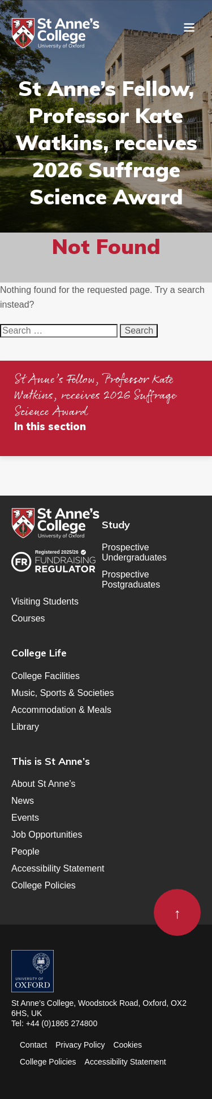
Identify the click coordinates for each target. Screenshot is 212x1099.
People (25, 851)
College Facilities (45, 676)
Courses (28, 618)
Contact (33, 1044)
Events (25, 817)
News (22, 800)
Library (25, 727)
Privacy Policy (80, 1044)
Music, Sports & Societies (62, 693)
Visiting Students (45, 601)
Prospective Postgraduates (131, 579)
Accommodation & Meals (61, 710)
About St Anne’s (43, 784)
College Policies (43, 885)
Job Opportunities (46, 834)
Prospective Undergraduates (134, 552)
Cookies (127, 1044)
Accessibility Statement (58, 868)
